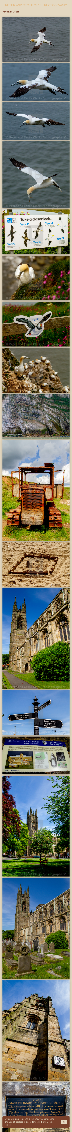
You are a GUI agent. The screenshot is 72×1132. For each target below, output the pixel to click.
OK (64, 1122)
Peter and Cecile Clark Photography (36, 5)
